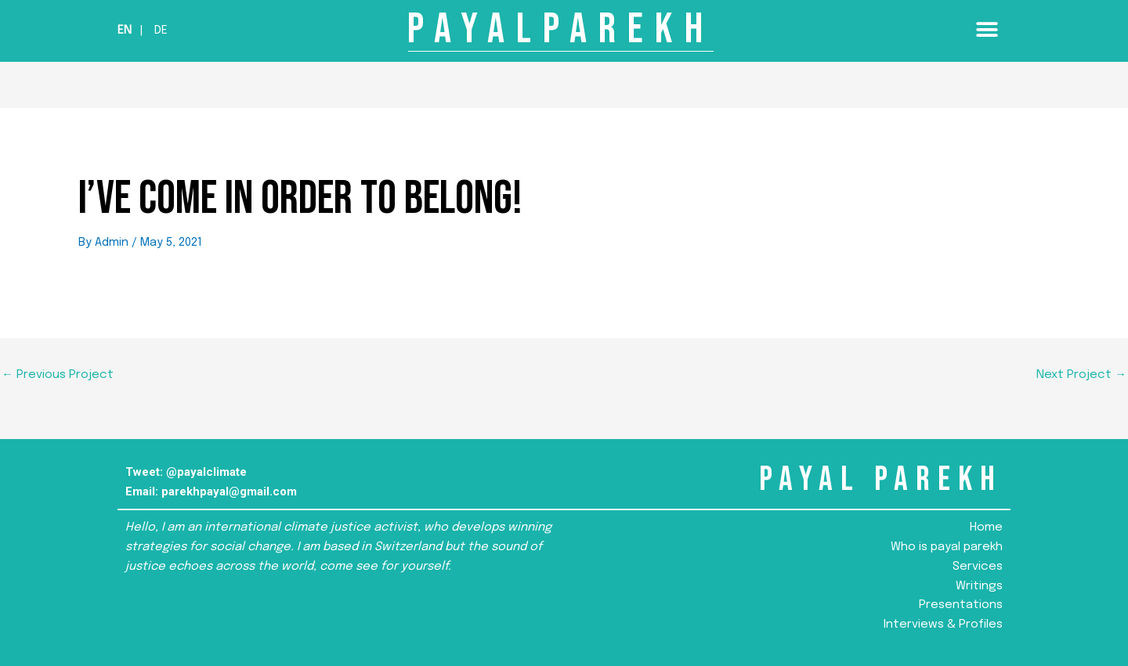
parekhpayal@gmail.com (229, 491)
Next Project (1081, 375)
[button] (986, 29)
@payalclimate (206, 472)
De (161, 30)
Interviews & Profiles (943, 624)
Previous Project (58, 375)
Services (978, 566)
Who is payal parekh (947, 547)
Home (986, 527)
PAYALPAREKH (560, 29)
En (125, 30)
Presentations (961, 605)
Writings (979, 586)
